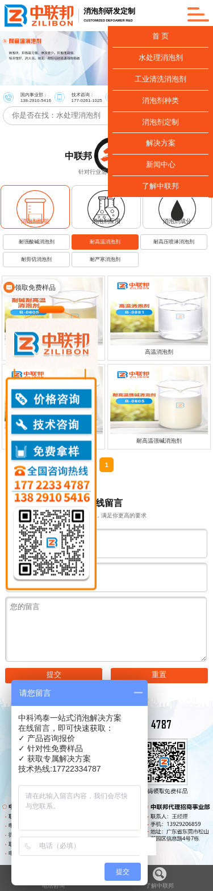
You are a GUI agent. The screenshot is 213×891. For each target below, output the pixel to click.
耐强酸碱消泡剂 (37, 242)
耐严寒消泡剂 (105, 259)
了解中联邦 (159, 878)
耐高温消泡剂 (105, 242)
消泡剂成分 (177, 221)
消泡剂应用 (106, 221)
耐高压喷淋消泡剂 (173, 242)
